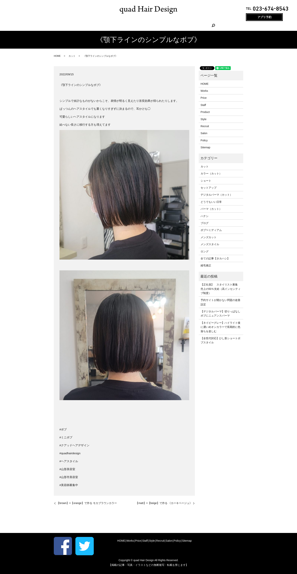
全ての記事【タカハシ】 (215, 258)
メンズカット (208, 237)
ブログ (205, 223)
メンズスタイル (210, 244)
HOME (103, 25)
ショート (206, 180)
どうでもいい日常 (211, 201)
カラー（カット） (211, 173)
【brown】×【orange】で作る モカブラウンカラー (87, 503)
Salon (182, 25)
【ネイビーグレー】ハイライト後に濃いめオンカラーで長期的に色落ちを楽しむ (220, 327)
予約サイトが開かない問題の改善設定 (220, 302)
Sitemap (205, 147)
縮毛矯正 (206, 265)
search (195, 25)
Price (130, 25)
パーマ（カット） (211, 208)
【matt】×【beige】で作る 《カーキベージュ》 (164, 503)
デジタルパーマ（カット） (216, 194)
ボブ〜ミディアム (211, 230)
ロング (205, 251)
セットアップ (208, 187)
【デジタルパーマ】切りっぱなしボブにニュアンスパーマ (220, 313)
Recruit (168, 25)
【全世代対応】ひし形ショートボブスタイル (220, 340)
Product (205, 112)
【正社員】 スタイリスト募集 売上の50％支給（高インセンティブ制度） (221, 289)
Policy (204, 140)
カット (72, 56)
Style (155, 25)
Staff (142, 25)
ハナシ (205, 216)
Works (117, 25)
